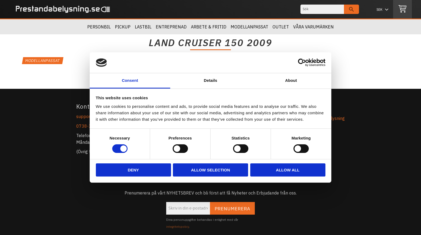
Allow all (288, 170)
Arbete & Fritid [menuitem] (208, 27)
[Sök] (351, 9)
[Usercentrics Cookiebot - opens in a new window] (301, 62)
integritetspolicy (177, 227)
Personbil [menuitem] (99, 27)
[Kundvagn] (402, 9)
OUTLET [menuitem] (281, 27)
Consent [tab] (130, 80)
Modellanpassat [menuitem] (249, 27)
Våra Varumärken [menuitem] (313, 27)
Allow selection (210, 170)
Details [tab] (210, 80)
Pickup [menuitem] (122, 27)
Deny (133, 170)
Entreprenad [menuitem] (171, 27)
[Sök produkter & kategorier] (322, 9)
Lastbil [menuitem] (143, 27)
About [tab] (291, 80)
